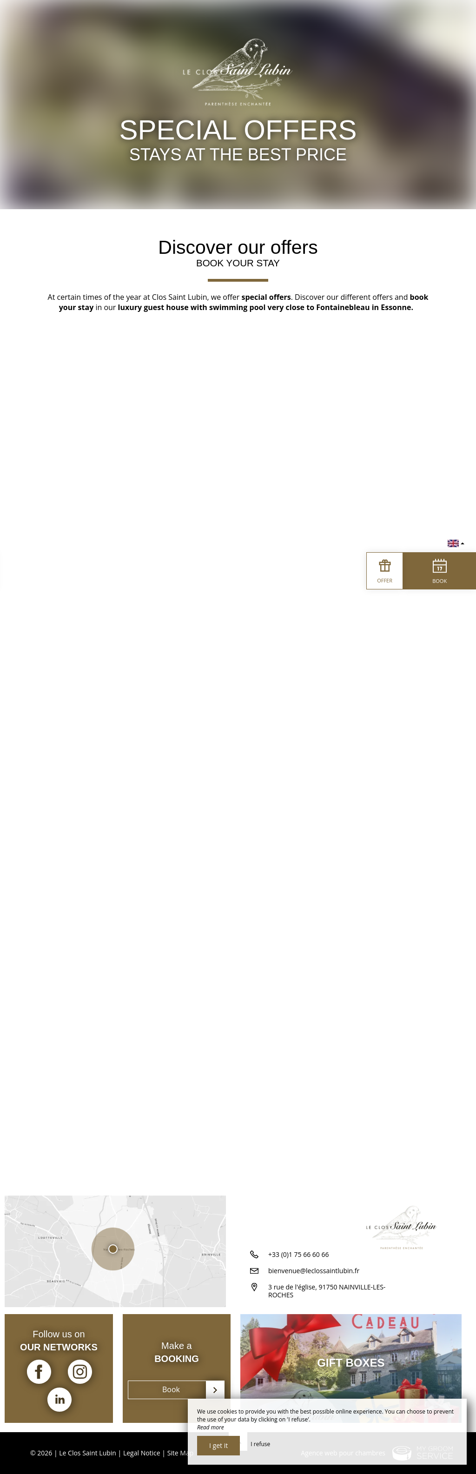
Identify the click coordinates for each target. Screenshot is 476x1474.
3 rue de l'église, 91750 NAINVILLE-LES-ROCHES (326, 1296)
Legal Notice (141, 1452)
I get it (218, 1445)
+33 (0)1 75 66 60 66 (298, 1259)
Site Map (180, 1452)
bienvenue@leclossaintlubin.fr (313, 1275)
